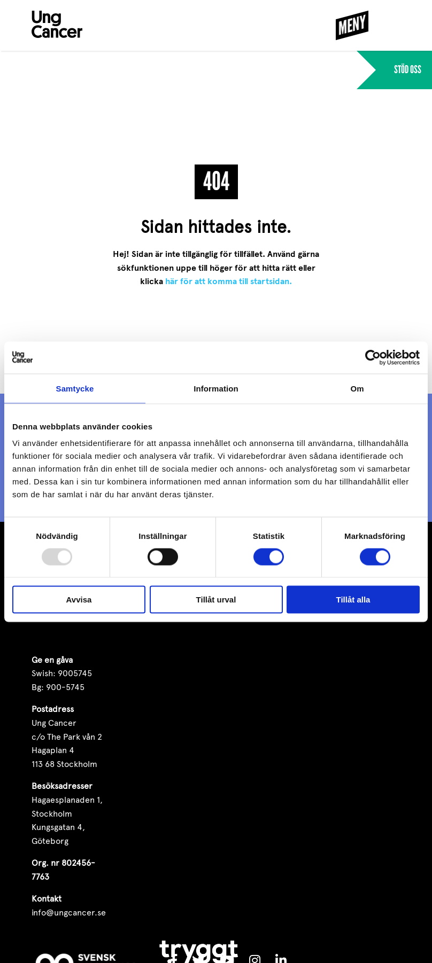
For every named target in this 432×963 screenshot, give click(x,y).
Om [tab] (357, 388)
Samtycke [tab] (75, 388)
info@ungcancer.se (69, 912)
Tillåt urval (216, 599)
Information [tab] (216, 388)
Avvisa (79, 599)
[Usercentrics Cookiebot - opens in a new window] (373, 357)
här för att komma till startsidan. (228, 281)
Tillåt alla (353, 599)
